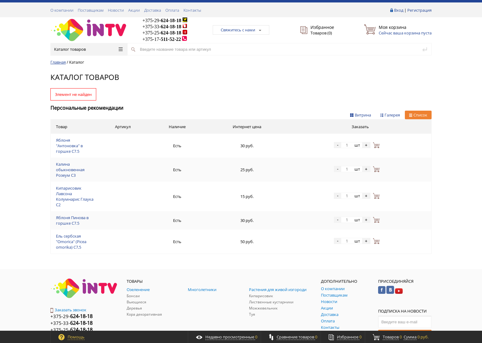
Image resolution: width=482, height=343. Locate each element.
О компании (61, 10)
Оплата (172, 10)
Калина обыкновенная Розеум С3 (88, 156)
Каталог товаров (88, 49)
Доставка (152, 10)
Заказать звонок (68, 263)
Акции (134, 10)
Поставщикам (91, 10)
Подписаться (405, 288)
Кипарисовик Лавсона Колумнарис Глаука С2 (99, 170)
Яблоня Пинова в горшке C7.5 (84, 185)
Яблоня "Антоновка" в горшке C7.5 (89, 141)
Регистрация (419, 10)
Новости (116, 10)
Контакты (192, 10)
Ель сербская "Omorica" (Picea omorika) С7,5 (97, 200)
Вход (398, 10)
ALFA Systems (421, 325)
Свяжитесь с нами (241, 30)
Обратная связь (68, 297)
